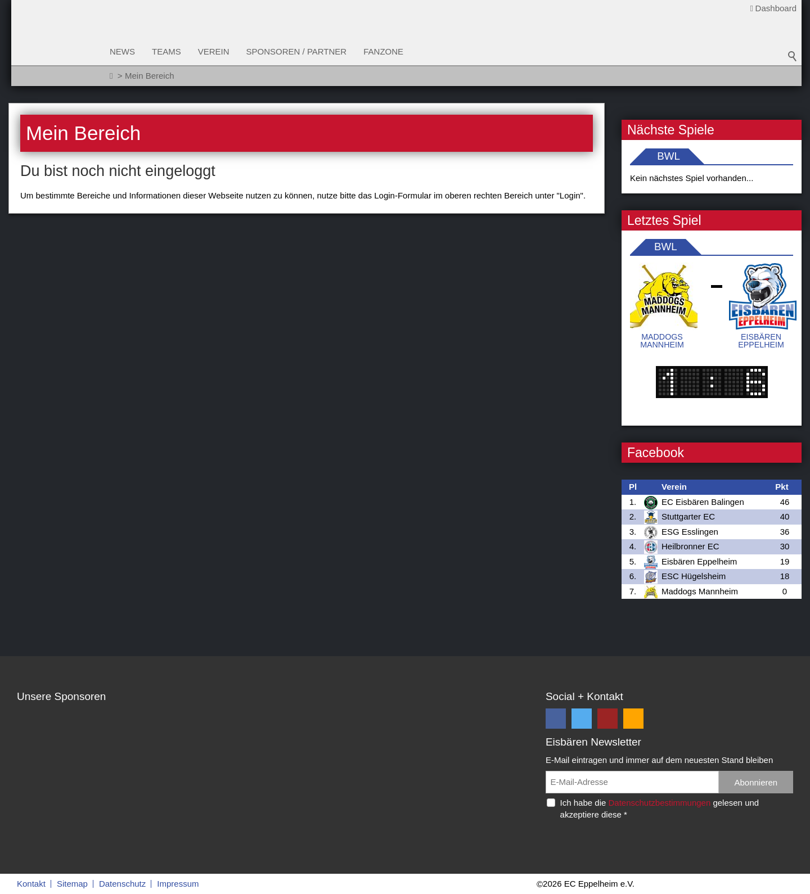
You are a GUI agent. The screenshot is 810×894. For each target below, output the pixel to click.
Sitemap (72, 883)
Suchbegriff (793, 56)
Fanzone (383, 51)
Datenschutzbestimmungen (659, 802)
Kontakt (31, 883)
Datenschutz (122, 883)
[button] (556, 718)
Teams (166, 51)
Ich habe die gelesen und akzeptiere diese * (659, 808)
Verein (214, 51)
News (122, 51)
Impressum (178, 883)
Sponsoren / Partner (296, 51)
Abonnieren (755, 782)
